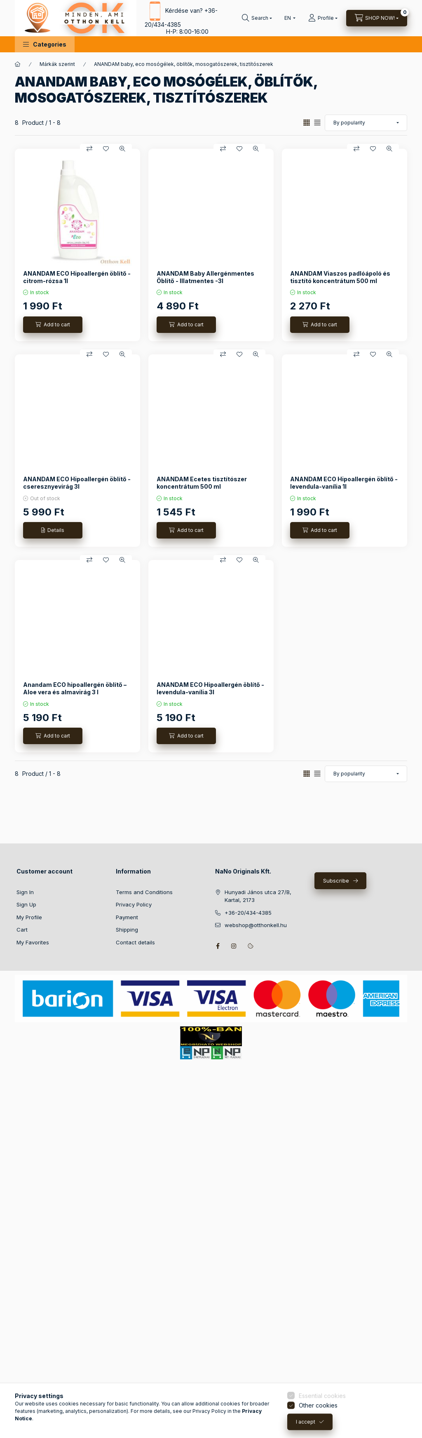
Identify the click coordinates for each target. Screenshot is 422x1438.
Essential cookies (322, 1426)
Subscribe (336, 880)
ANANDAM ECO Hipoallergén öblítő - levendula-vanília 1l (344, 482)
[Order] (366, 123)
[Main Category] (18, 64)
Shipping (127, 929)
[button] (45, 44)
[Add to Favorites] (106, 149)
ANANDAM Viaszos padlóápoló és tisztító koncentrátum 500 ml (340, 277)
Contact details (135, 942)
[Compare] (89, 149)
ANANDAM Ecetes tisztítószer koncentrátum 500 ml (202, 482)
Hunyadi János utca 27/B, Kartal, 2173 (258, 896)
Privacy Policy (134, 904)
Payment (127, 917)
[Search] (257, 18)
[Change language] (288, 18)
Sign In (25, 892)
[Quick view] (122, 149)
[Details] (52, 530)
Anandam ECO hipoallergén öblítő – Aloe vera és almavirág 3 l (75, 688)
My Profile (29, 917)
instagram (234, 946)
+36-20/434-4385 (248, 912)
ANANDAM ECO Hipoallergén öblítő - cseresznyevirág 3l (77, 482)
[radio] (317, 122)
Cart (22, 929)
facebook (217, 946)
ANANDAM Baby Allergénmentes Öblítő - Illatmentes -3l (205, 277)
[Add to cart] (52, 324)
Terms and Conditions (144, 892)
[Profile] (323, 18)
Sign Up (26, 904)
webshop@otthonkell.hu (256, 925)
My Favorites (32, 942)
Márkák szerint (57, 64)
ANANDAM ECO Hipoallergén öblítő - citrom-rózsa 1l (77, 277)
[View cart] (376, 18)
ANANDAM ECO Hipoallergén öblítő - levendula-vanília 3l (210, 688)
